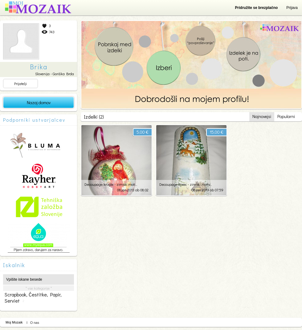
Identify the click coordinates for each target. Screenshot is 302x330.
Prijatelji (20, 83)
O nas (34, 322)
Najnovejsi (261, 116)
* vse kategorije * (39, 288)
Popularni (286, 116)
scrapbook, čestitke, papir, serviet (33, 297)
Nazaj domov (39, 102)
